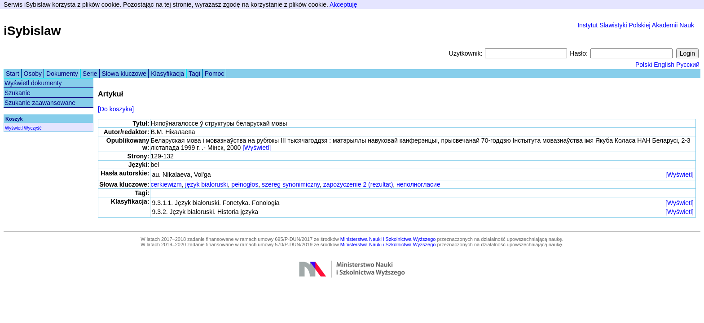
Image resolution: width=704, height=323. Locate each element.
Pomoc (214, 73)
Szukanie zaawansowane (39, 102)
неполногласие (418, 184)
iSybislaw (32, 31)
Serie (90, 73)
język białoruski (206, 184)
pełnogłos (244, 184)
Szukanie (17, 92)
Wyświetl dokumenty (33, 83)
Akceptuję (343, 4)
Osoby (33, 73)
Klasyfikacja (167, 73)
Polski (643, 64)
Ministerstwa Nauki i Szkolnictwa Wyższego (388, 239)
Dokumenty (62, 73)
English (664, 64)
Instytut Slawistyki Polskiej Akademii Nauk (635, 25)
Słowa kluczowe (124, 73)
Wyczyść (32, 128)
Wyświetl (13, 128)
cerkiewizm (166, 184)
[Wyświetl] (256, 147)
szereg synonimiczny (291, 184)
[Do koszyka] (116, 109)
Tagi (194, 73)
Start (12, 73)
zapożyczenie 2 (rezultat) (358, 184)
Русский (688, 64)
